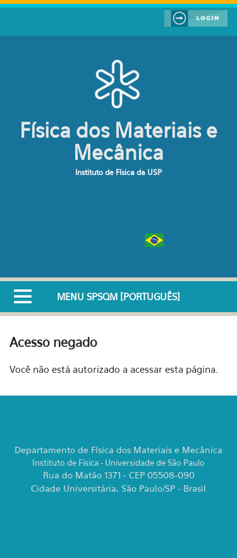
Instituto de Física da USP (118, 172)
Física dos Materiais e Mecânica (118, 141)
